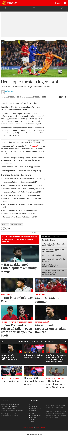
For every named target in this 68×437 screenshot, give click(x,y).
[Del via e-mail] (65, 97)
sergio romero (16, 224)
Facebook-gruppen (36, 415)
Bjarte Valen (21, 410)
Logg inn (58, 3)
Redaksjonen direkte (35, 408)
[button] (65, 342)
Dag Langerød (15, 404)
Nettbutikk (61, 9)
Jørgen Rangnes (12, 408)
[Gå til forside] (9, 3)
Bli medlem (5, 9)
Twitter (32, 413)
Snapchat (32, 419)
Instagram (33, 417)
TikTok (32, 421)
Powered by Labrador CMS (34, 434)
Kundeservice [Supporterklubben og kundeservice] (33, 406)
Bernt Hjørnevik (12, 406)
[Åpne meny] (65, 3)
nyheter (5, 224)
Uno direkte (32, 410)
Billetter (33, 9)
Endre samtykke (40, 427)
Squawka (35, 146)
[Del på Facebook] (60, 97)
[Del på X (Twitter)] (62, 97)
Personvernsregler (28, 427)
